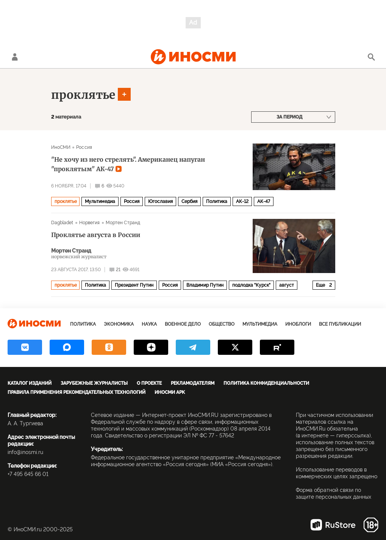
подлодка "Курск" (251, 285)
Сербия (189, 201)
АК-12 (242, 201)
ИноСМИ (61, 147)
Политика (216, 201)
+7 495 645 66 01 (28, 474)
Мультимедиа (100, 201)
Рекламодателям (192, 383)
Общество (221, 324)
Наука (149, 324)
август (286, 285)
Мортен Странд (123, 222)
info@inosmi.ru (25, 452)
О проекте (149, 383)
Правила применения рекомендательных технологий (76, 392)
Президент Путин (134, 285)
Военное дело (183, 324)
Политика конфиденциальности (266, 383)
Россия (84, 147)
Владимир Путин (204, 285)
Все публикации (340, 324)
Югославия (160, 201)
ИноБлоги (298, 324)
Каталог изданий (30, 383)
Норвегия (89, 222)
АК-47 (263, 201)
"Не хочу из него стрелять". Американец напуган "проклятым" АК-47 (128, 164)
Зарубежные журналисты (94, 383)
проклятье (83, 94)
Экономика (119, 324)
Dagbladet (62, 222)
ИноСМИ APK (170, 392)
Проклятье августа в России (95, 235)
